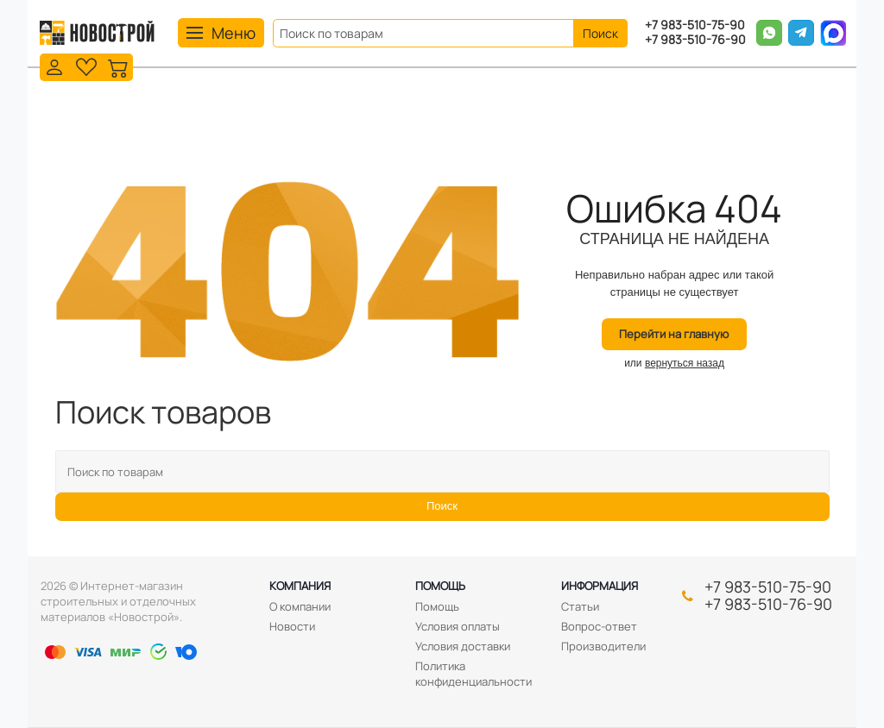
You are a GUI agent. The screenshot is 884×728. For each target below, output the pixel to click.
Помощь (440, 585)
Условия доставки (462, 646)
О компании (300, 606)
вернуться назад (684, 363)
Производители (603, 646)
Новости (292, 626)
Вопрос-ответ (599, 626)
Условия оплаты (457, 626)
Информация (599, 585)
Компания (300, 585)
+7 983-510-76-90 (695, 40)
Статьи (580, 606)
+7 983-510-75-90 (695, 25)
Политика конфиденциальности (473, 673)
